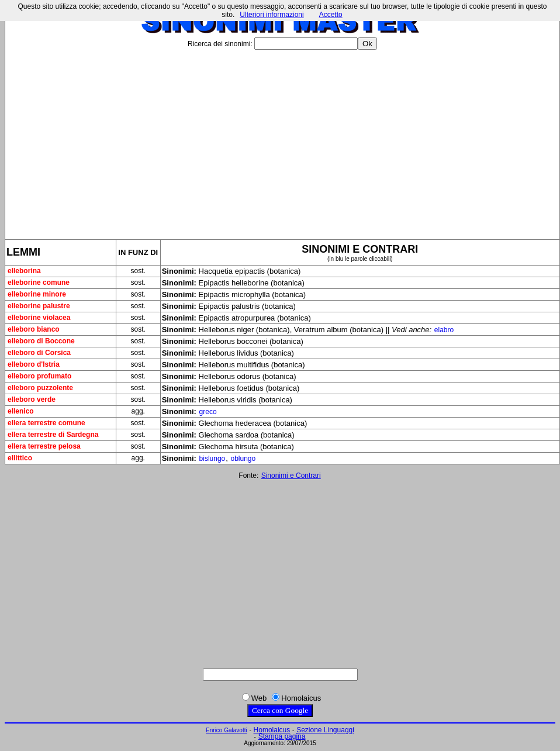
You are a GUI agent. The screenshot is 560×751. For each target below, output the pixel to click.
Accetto (331, 15)
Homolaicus (272, 730)
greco (208, 412)
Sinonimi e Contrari (291, 475)
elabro (444, 330)
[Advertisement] (282, 140)
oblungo (242, 458)
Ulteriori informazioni (271, 15)
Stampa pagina (282, 736)
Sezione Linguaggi (325, 730)
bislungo (212, 458)
